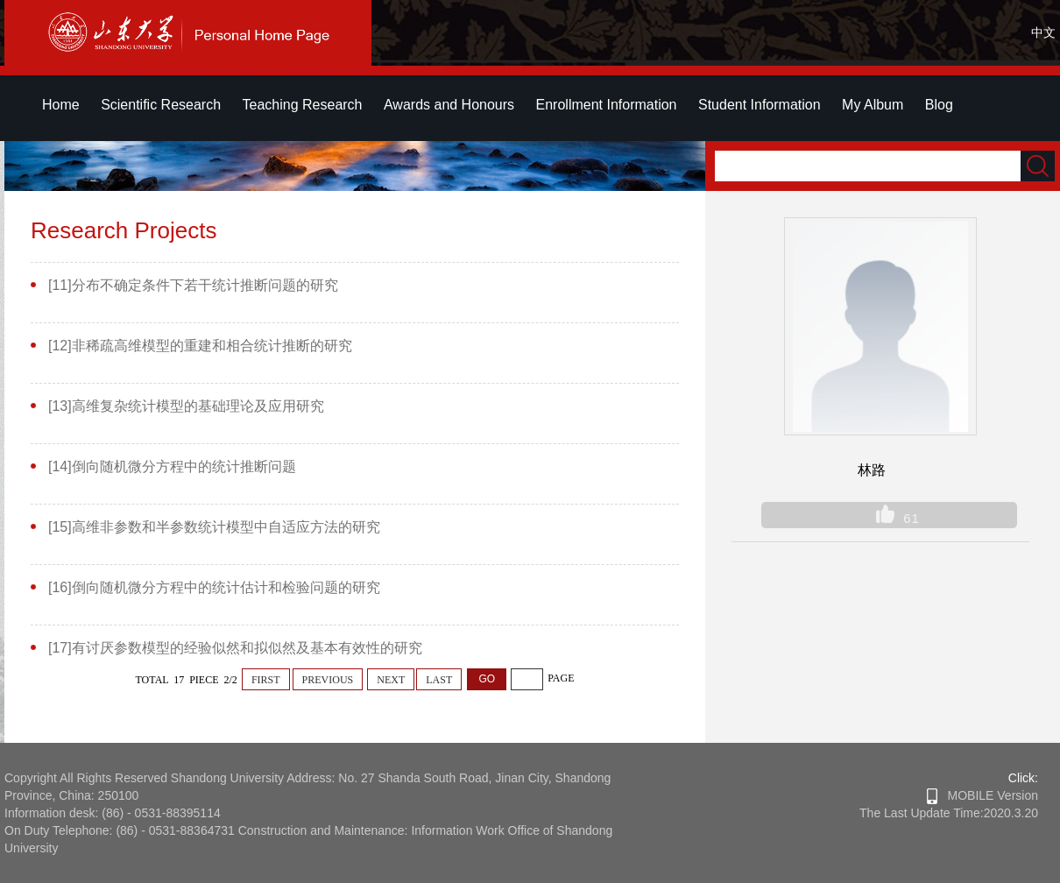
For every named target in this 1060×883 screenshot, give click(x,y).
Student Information (759, 104)
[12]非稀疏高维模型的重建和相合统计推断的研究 (200, 345)
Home (61, 104)
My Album (872, 104)
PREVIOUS (328, 680)
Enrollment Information (606, 104)
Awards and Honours (449, 104)
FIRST (265, 680)
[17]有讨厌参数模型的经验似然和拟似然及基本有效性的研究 (235, 647)
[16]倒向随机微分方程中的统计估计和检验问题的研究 (214, 587)
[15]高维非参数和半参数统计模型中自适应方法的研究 (214, 526)
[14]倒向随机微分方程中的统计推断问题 (172, 466)
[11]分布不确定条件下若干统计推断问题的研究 (193, 285)
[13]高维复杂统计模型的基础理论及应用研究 (186, 406)
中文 (1043, 32)
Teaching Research (303, 104)
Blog (939, 104)
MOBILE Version (982, 795)
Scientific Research (161, 104)
